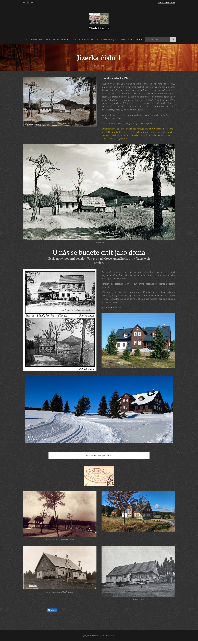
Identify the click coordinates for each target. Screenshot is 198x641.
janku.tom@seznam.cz (166, 2)
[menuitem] (25, 39)
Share (52, 610)
